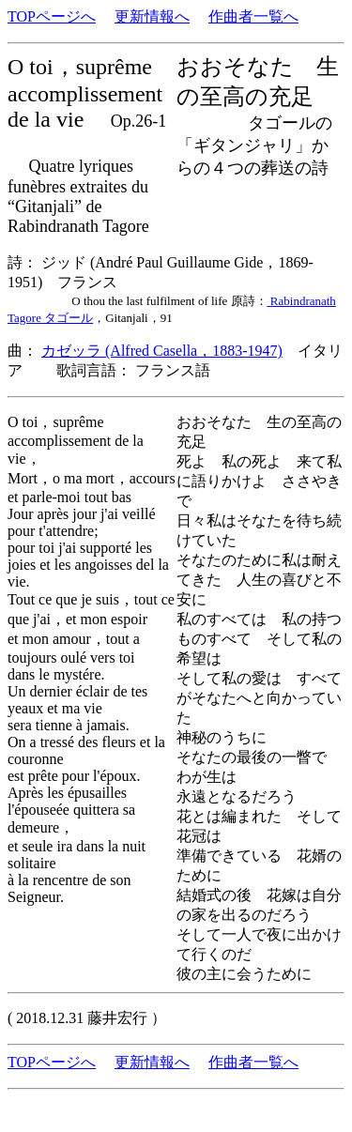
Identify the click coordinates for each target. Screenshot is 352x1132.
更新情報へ (152, 16)
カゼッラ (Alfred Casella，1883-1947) (162, 351)
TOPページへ (52, 16)
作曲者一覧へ (253, 16)
